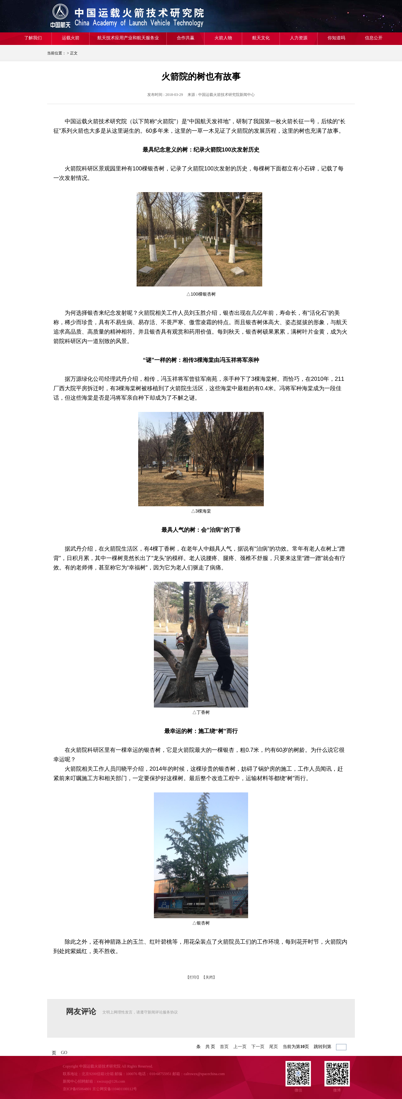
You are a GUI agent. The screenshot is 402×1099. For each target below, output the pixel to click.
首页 (224, 1046)
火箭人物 (223, 38)
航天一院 (92, 16)
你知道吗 (336, 38)
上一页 (240, 1046)
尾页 (273, 1046)
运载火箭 (70, 38)
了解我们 (33, 38)
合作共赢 (185, 38)
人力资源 (298, 38)
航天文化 (261, 38)
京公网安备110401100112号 (114, 1089)
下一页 (257, 1046)
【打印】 (193, 977)
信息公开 (374, 38)
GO (64, 1052)
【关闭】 (209, 977)
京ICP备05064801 (77, 1089)
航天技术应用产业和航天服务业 (128, 38)
